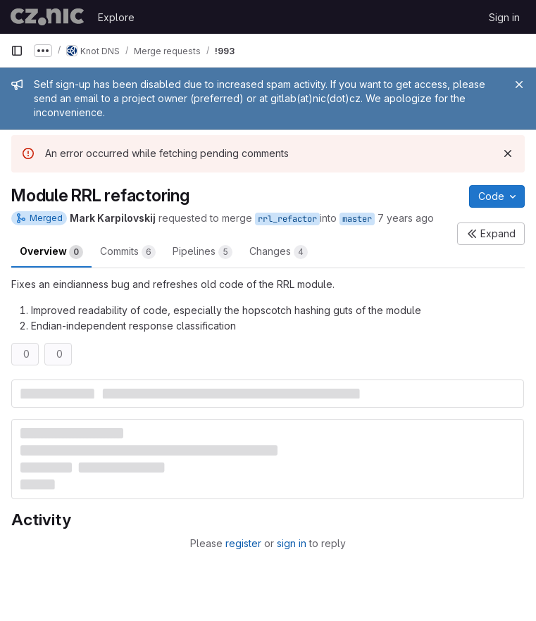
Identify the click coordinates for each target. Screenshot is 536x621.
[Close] (519, 84)
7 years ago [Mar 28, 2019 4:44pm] (406, 218)
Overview (51, 252)
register (243, 543)
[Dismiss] (507, 153)
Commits (128, 252)
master (357, 219)
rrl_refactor (287, 219)
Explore (116, 17)
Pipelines (202, 252)
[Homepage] (47, 17)
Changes (278, 252)
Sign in (504, 17)
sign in (291, 543)
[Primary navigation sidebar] (17, 50)
